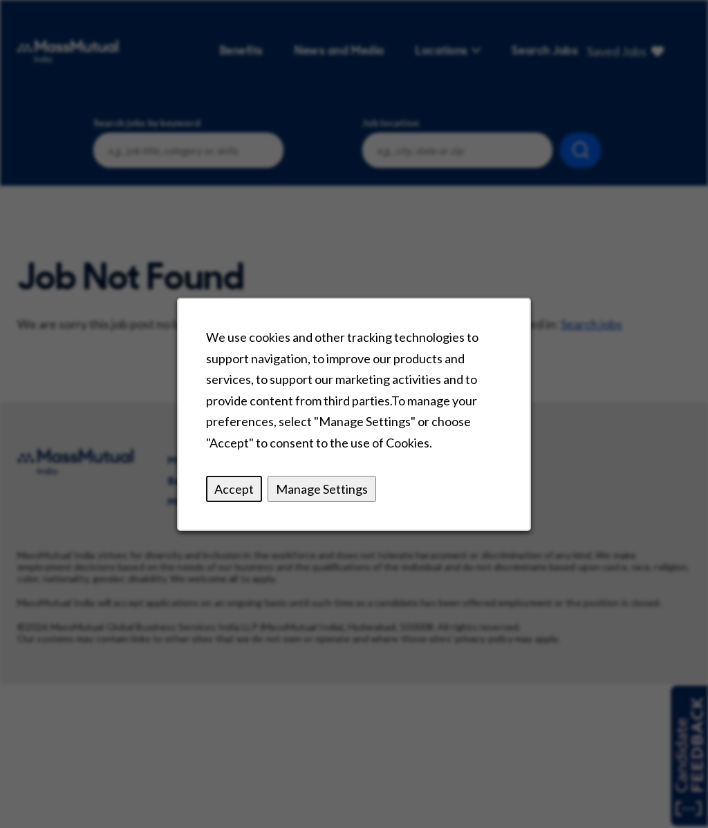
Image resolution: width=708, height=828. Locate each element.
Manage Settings (322, 488)
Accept (234, 488)
